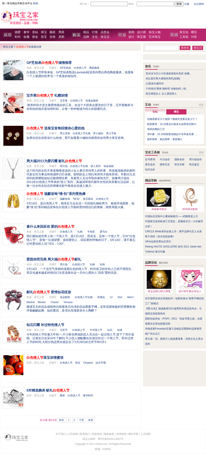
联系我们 (85, 433)
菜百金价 (150, 164)
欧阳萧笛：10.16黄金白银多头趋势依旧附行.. (172, 124)
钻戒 (119, 330)
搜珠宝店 (165, 164)
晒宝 (194, 32)
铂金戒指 (109, 166)
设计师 (141, 32)
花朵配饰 (65, 297)
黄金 (35, 36)
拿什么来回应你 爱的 (50, 226)
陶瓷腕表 (94, 67)
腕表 (52, 32)
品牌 (86, 36)
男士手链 (111, 133)
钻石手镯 (101, 362)
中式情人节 (96, 330)
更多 (201, 104)
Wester (42, 302)
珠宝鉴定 (194, 164)
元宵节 (63, 330)
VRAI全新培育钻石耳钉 (158, 241)
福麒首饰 (65, 198)
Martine (30, 302)
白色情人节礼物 (81, 133)
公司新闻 (73, 433)
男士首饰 (65, 133)
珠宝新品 (88, 198)
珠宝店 (105, 36)
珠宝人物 (155, 32)
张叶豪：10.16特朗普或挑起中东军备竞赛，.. (172, 134)
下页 (81, 420)
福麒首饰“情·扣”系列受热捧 (56, 194)
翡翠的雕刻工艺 (156, 129)
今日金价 (165, 159)
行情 (95, 32)
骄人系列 (96, 166)
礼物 (79, 231)
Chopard (88, 362)
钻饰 (102, 264)
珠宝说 (184, 32)
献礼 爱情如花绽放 (48, 292)
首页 (61, 420)
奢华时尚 (88, 395)
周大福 (63, 166)
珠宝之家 (8, 46)
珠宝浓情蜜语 (44, 357)
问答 (194, 36)
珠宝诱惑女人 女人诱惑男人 (161, 93)
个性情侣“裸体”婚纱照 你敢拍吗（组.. (166, 88)
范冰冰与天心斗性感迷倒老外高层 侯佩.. (168, 73)
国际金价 (179, 159)
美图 (61, 36)
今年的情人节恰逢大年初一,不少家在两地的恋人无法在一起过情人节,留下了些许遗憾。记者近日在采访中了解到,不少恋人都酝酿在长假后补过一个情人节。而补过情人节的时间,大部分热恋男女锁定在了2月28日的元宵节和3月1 (80, 338)
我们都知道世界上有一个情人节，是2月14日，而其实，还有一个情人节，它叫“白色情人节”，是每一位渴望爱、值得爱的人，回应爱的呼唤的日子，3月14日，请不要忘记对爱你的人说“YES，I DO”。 (80, 239)
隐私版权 (109, 433)
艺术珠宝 (155, 36)
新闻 (131, 32)
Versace (68, 302)
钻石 (109, 330)
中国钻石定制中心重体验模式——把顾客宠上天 (171, 216)
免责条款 (97, 433)
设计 (131, 36)
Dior (120, 297)
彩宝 (44, 36)
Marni (130, 297)
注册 (186, 4)
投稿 (35, 3)
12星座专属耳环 (155, 83)
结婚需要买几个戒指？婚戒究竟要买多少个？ (172, 119)
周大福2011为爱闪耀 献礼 (54, 161)
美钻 (35, 32)
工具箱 (184, 36)
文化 (95, 36)
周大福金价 (195, 159)
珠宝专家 (179, 164)
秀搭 (61, 32)
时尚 (18, 36)
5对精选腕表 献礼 (48, 390)
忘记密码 (199, 4)
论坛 (155, 111)
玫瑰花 (101, 297)
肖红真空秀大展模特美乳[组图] (163, 78)
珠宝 (77, 362)
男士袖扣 (98, 133)
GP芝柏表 (65, 67)
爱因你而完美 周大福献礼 (53, 259)
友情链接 (121, 433)
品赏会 (105, 32)
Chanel (55, 302)
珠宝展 (141, 36)
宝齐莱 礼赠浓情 (47, 95)
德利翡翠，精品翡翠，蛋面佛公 (164, 139)
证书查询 (150, 159)
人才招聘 (145, 433)
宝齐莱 (63, 100)
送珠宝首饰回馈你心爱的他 (55, 128)
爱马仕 (103, 231)
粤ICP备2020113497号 (111, 439)
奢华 (26, 32)
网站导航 (133, 433)
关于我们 (60, 433)
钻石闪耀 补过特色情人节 (45, 325)
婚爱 (18, 32)
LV (111, 297)
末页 (90, 420)
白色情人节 (80, 67)
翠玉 (44, 32)
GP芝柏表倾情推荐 (49, 62)
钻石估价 (150, 169)
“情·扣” (76, 198)
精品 (86, 32)
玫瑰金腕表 (92, 100)
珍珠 (52, 36)
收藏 (26, 36)
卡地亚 (91, 231)
